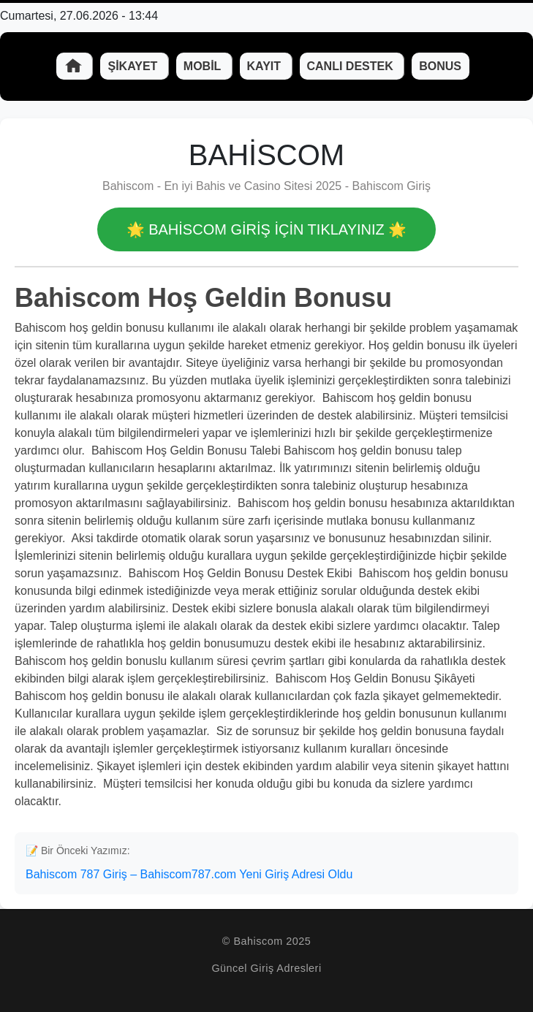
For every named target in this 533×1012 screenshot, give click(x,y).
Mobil (204, 66)
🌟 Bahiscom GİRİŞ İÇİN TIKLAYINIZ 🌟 (266, 229)
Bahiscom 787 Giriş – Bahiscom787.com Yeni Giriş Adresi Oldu (189, 874)
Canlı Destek (352, 66)
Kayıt (265, 66)
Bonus (440, 66)
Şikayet (133, 66)
